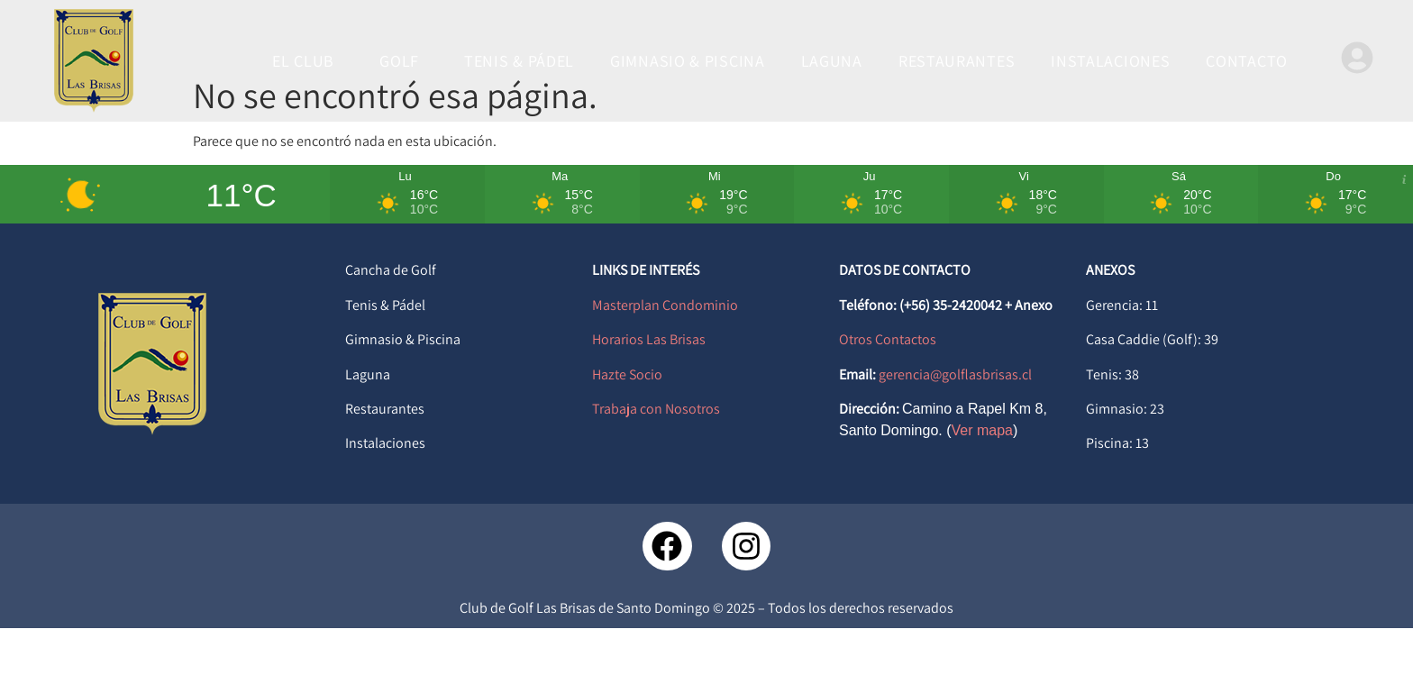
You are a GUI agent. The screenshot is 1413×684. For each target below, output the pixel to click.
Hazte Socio (627, 430)
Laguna (367, 430)
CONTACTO (1247, 60)
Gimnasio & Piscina (402, 396)
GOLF (403, 60)
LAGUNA (831, 60)
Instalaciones (385, 499)
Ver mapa (982, 486)
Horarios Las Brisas (649, 396)
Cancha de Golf (390, 326)
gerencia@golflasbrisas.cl (955, 430)
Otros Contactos (887, 396)
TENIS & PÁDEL (519, 60)
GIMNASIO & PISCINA (687, 60)
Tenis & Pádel (385, 360)
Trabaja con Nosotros (656, 464)
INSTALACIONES (1110, 60)
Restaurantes (384, 464)
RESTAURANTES (956, 60)
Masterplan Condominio (665, 360)
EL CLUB (307, 60)
